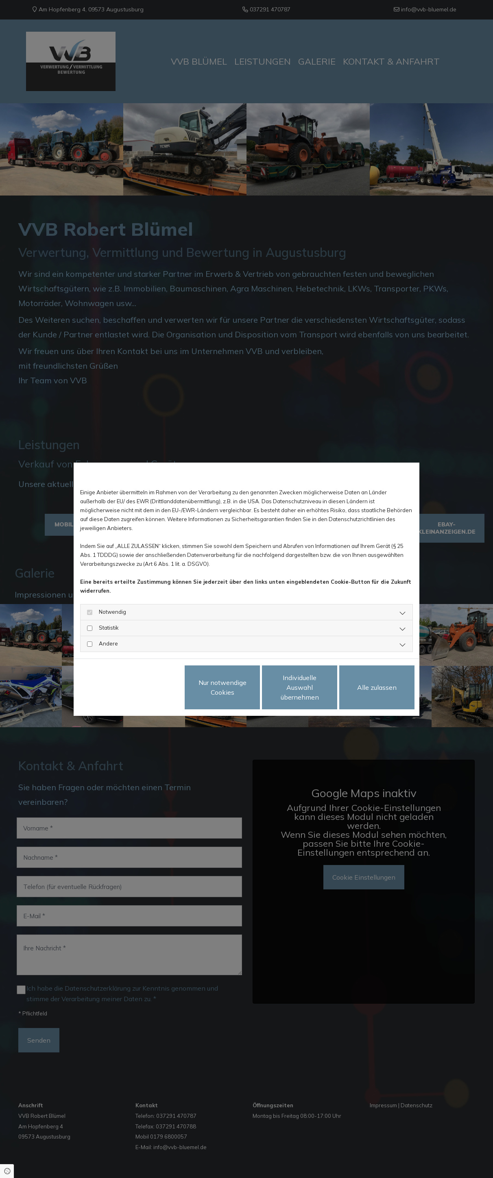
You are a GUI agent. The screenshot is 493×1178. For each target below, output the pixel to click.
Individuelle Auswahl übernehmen (300, 687)
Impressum (153, 687)
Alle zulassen (377, 687)
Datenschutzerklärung (106, 687)
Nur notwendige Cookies (222, 687)
